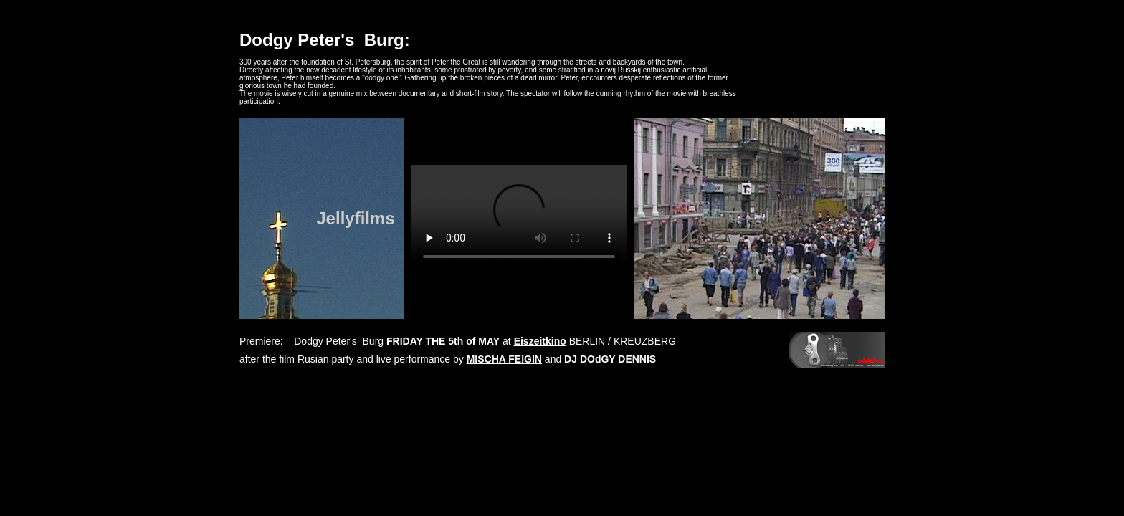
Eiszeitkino (540, 341)
